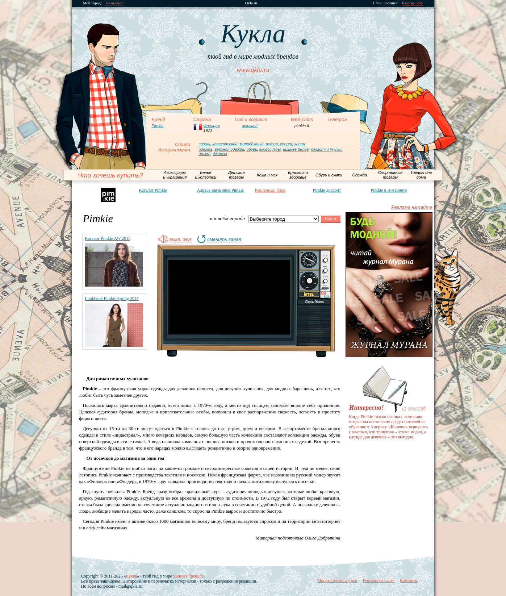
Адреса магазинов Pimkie (220, 190)
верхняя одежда (229, 149)
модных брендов (188, 576)
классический (224, 144)
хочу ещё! (417, 408)
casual (204, 144)
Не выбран (114, 3)
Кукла (131, 576)
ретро (272, 144)
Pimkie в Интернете (389, 190)
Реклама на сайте (411, 207)
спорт (286, 144)
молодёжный (252, 144)
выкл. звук (181, 239)
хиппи (299, 144)
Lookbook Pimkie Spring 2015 (112, 298)
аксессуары (270, 149)
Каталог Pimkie (153, 190)
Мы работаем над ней (337, 580)
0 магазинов (412, 3)
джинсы (220, 153)
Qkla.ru (251, 3)
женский (250, 126)
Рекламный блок (270, 190)
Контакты (409, 580)
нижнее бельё (296, 149)
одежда (206, 149)
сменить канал (224, 239)
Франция (212, 126)
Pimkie (158, 126)
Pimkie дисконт (327, 190)
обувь (251, 149)
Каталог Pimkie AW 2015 (108, 238)
